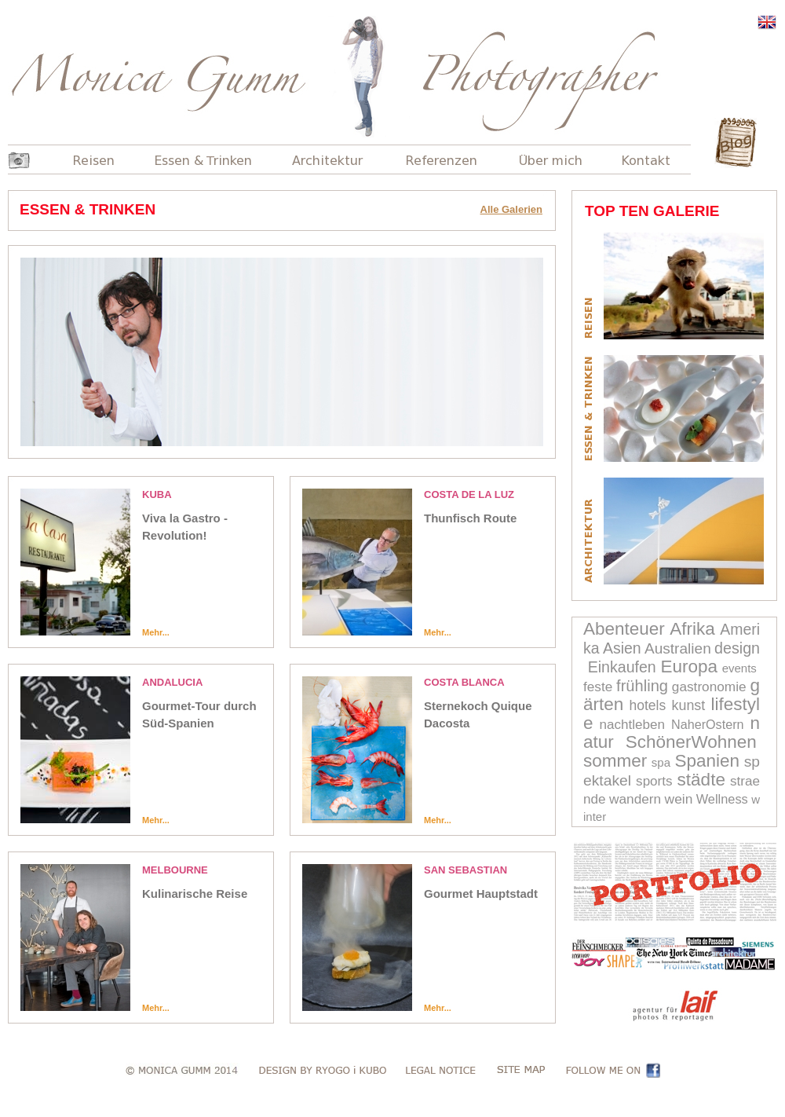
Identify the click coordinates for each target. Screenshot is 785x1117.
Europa (688, 666)
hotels (648, 705)
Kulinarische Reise (194, 893)
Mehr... (156, 632)
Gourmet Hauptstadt (481, 893)
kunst (689, 705)
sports (654, 781)
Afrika (692, 629)
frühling (642, 685)
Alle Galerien (511, 209)
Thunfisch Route (470, 518)
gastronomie (709, 686)
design (737, 648)
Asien (622, 648)
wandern (635, 799)
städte (701, 779)
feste (597, 686)
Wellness (722, 799)
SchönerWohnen (691, 742)
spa (661, 762)
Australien (677, 648)
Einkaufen (622, 667)
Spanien (707, 761)
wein (679, 799)
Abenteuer (624, 629)
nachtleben (632, 724)
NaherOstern (707, 724)
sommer (615, 761)
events (739, 668)
